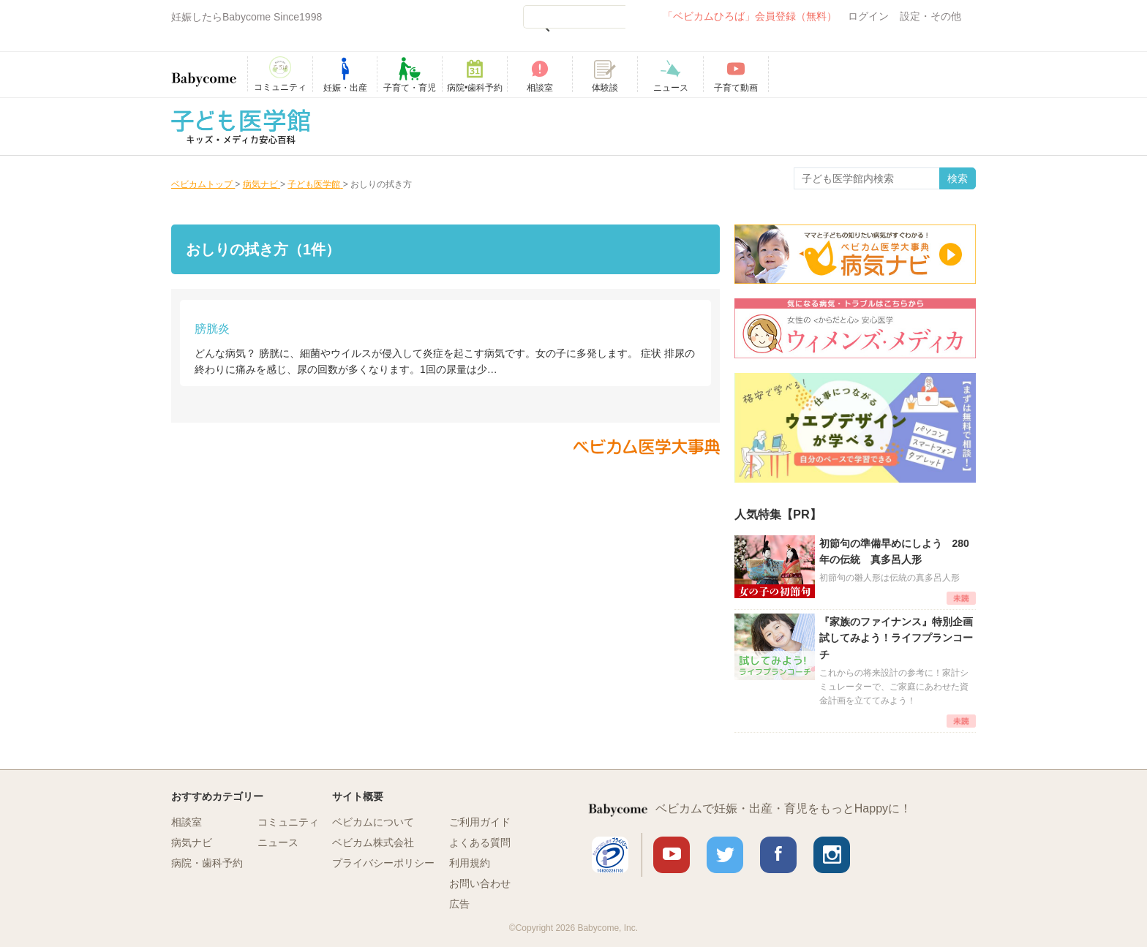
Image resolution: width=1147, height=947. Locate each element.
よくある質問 (480, 842)
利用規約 (469, 863)
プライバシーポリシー (383, 863)
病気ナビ (191, 842)
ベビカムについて (373, 822)
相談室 (186, 822)
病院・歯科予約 (207, 863)
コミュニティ (288, 822)
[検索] (574, 17)
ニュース (277, 842)
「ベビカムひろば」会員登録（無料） (750, 16)
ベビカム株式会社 (373, 842)
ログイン (868, 16)
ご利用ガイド (480, 822)
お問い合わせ (480, 883)
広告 (459, 904)
